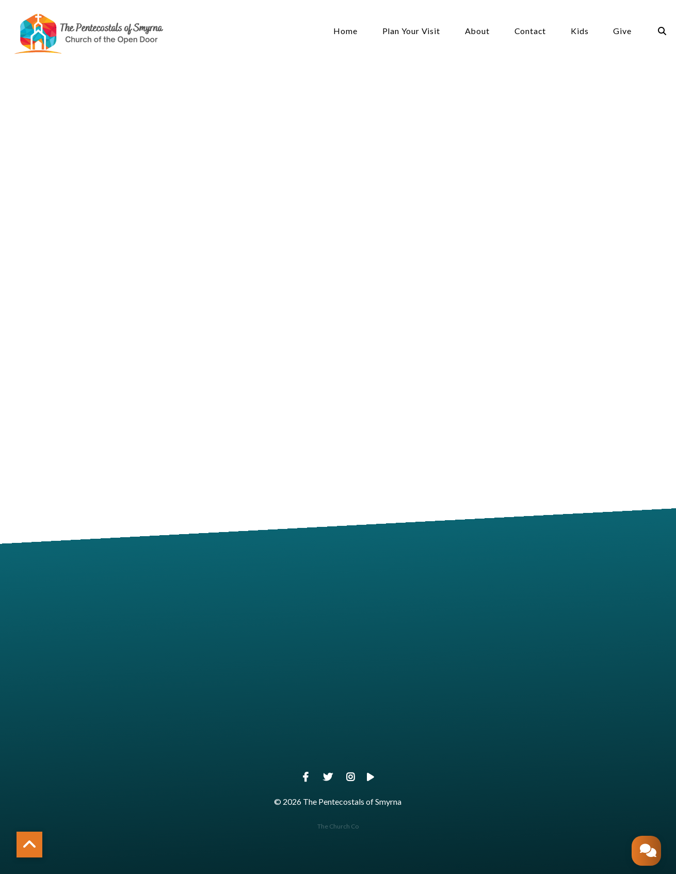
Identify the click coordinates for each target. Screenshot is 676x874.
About (477, 31)
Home (345, 31)
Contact (530, 31)
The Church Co (338, 826)
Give (622, 31)
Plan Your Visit (411, 31)
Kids (579, 31)
